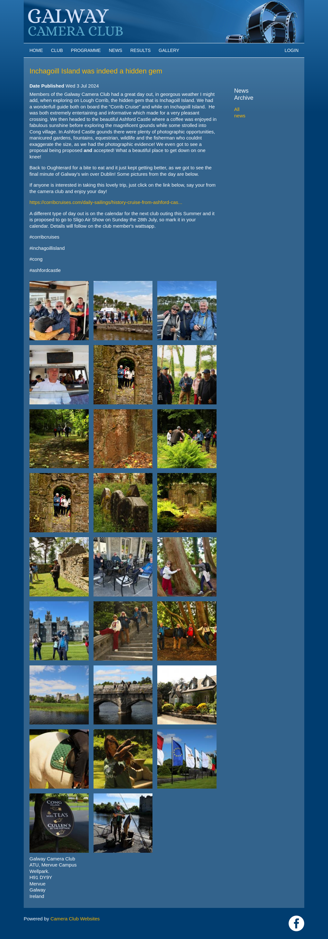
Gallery (169, 50)
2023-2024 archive (261, 128)
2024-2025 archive (261, 120)
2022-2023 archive (261, 136)
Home (36, 50)
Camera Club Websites (75, 918)
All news (243, 102)
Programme (86, 50)
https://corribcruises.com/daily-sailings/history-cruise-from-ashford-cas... (105, 202)
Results (140, 50)
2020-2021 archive (261, 150)
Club (57, 50)
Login (291, 50)
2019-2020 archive (261, 158)
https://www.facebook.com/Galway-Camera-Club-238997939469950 (296, 923)
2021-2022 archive (261, 143)
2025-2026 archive (261, 113)
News (115, 50)
